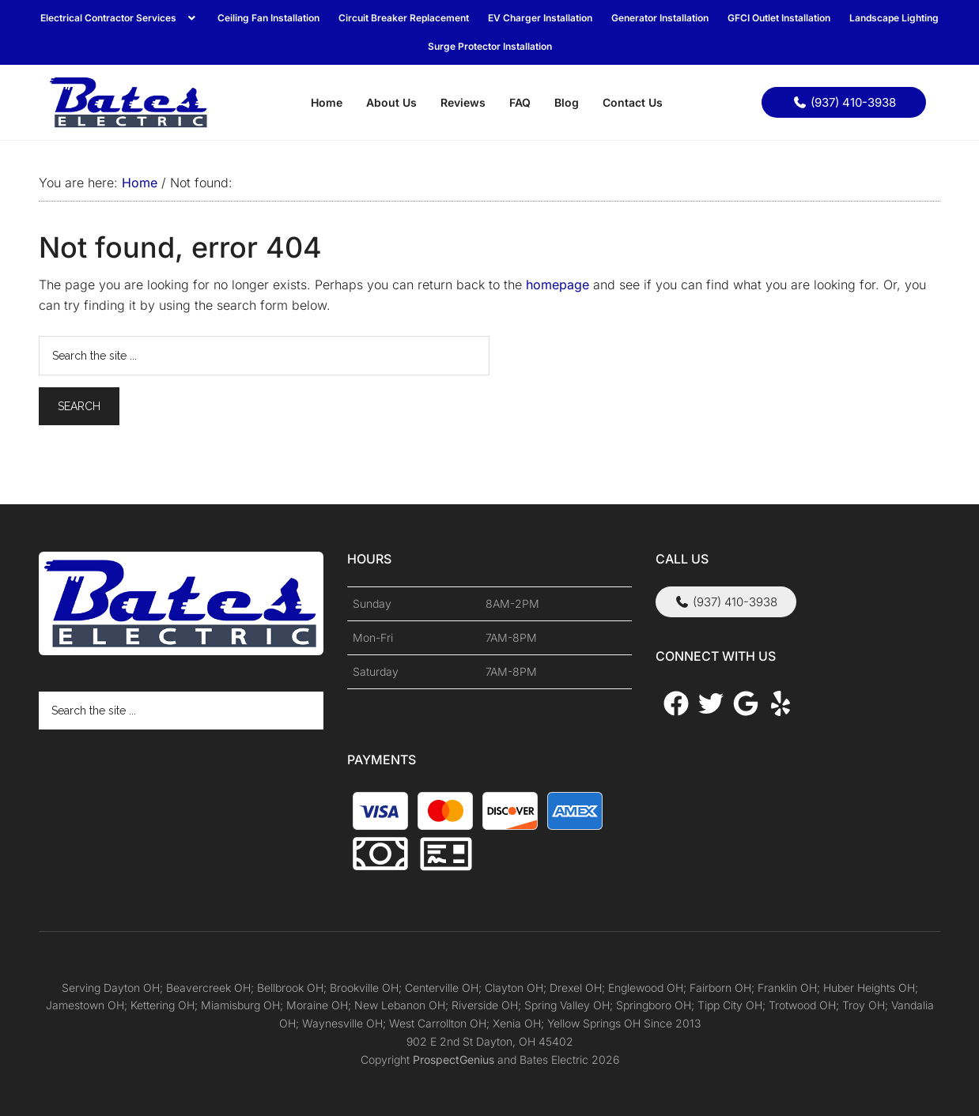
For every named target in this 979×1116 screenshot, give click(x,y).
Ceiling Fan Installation (268, 18)
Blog (566, 102)
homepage (557, 284)
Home (326, 102)
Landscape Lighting (894, 18)
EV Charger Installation (540, 18)
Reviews (463, 102)
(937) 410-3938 (844, 102)
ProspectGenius (453, 1059)
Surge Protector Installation (490, 46)
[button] (119, 18)
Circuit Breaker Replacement (403, 18)
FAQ (520, 102)
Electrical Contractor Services (119, 18)
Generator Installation (660, 18)
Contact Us (633, 102)
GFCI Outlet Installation (779, 18)
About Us (391, 102)
